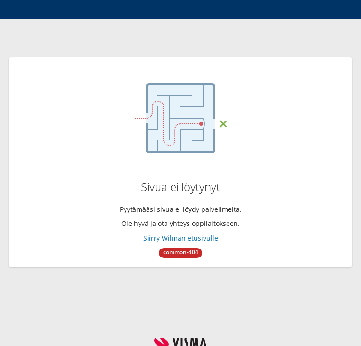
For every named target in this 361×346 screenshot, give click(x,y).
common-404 (180, 252)
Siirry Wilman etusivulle (180, 237)
